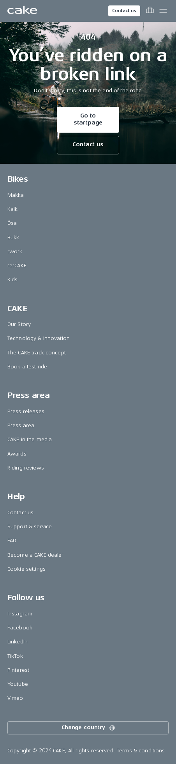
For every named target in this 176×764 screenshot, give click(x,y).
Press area (20, 425)
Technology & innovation (38, 338)
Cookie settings (26, 569)
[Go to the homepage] (22, 11)
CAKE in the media (29, 439)
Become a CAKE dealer (35, 555)
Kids (12, 279)
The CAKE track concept (36, 353)
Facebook (19, 628)
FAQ (11, 540)
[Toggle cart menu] (150, 11)
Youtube (17, 684)
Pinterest (18, 670)
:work (15, 251)
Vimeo (15, 698)
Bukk (13, 237)
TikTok (15, 656)
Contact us (124, 10)
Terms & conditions (141, 750)
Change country (89, 728)
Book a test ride (27, 367)
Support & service (29, 526)
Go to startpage (88, 119)
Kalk (12, 209)
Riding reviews (25, 468)
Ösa (12, 223)
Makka (15, 195)
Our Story (19, 324)
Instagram (19, 614)
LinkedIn (17, 642)
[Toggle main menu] (163, 11)
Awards (16, 454)
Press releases (25, 411)
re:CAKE (16, 265)
